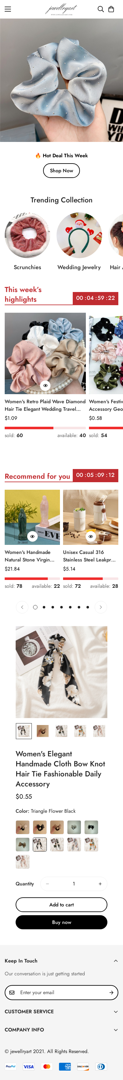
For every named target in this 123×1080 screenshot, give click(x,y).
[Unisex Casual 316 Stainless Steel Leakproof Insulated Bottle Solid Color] (90, 517)
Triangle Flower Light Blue (74, 848)
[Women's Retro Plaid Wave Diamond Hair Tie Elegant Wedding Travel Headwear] (45, 353)
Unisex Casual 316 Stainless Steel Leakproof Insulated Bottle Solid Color (90, 556)
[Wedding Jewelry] (79, 240)
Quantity (25, 886)
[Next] (101, 607)
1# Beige (23, 830)
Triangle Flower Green (57, 848)
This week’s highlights (23, 297)
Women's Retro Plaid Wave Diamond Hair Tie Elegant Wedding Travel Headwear (45, 405)
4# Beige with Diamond (74, 830)
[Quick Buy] (45, 385)
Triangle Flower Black (40, 848)
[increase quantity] (100, 887)
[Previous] (22, 607)
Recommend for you (37, 479)
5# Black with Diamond (91, 830)
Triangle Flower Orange (91, 848)
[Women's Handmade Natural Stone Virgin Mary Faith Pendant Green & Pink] (32, 517)
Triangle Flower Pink (23, 865)
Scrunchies (27, 270)
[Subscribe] (111, 992)
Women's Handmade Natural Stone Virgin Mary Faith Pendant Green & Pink (28, 556)
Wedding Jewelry (79, 272)
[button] (111, 9)
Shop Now (61, 170)
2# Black (40, 830)
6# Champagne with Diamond (23, 848)
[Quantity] (73, 887)
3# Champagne (57, 830)
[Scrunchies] (27, 238)
